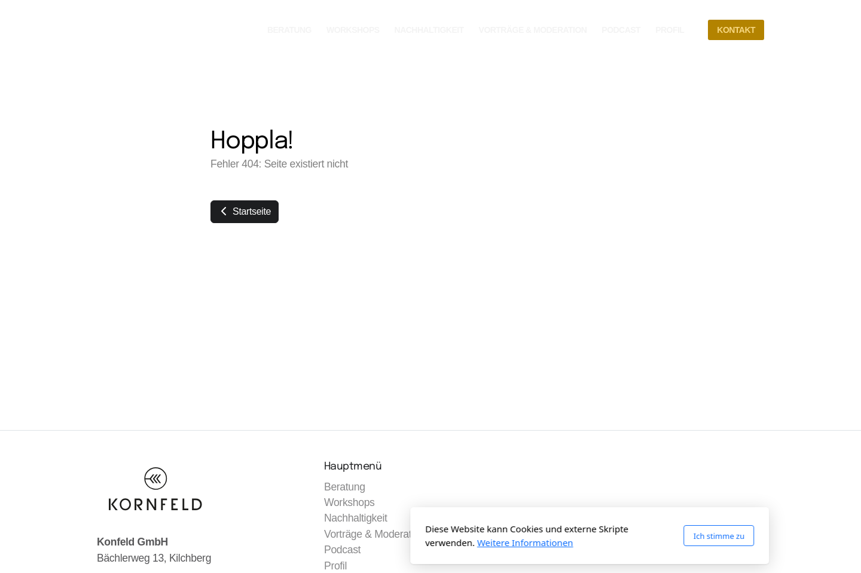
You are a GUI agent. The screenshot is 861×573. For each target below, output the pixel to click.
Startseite (244, 211)
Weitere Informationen (366, 542)
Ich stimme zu (559, 536)
